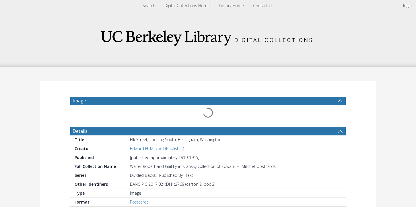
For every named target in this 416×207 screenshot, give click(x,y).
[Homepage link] (208, 36)
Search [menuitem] (149, 5)
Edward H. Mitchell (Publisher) (157, 134)
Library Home (231, 5)
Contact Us (263, 5)
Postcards (139, 188)
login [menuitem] (407, 5)
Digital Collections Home (187, 5)
